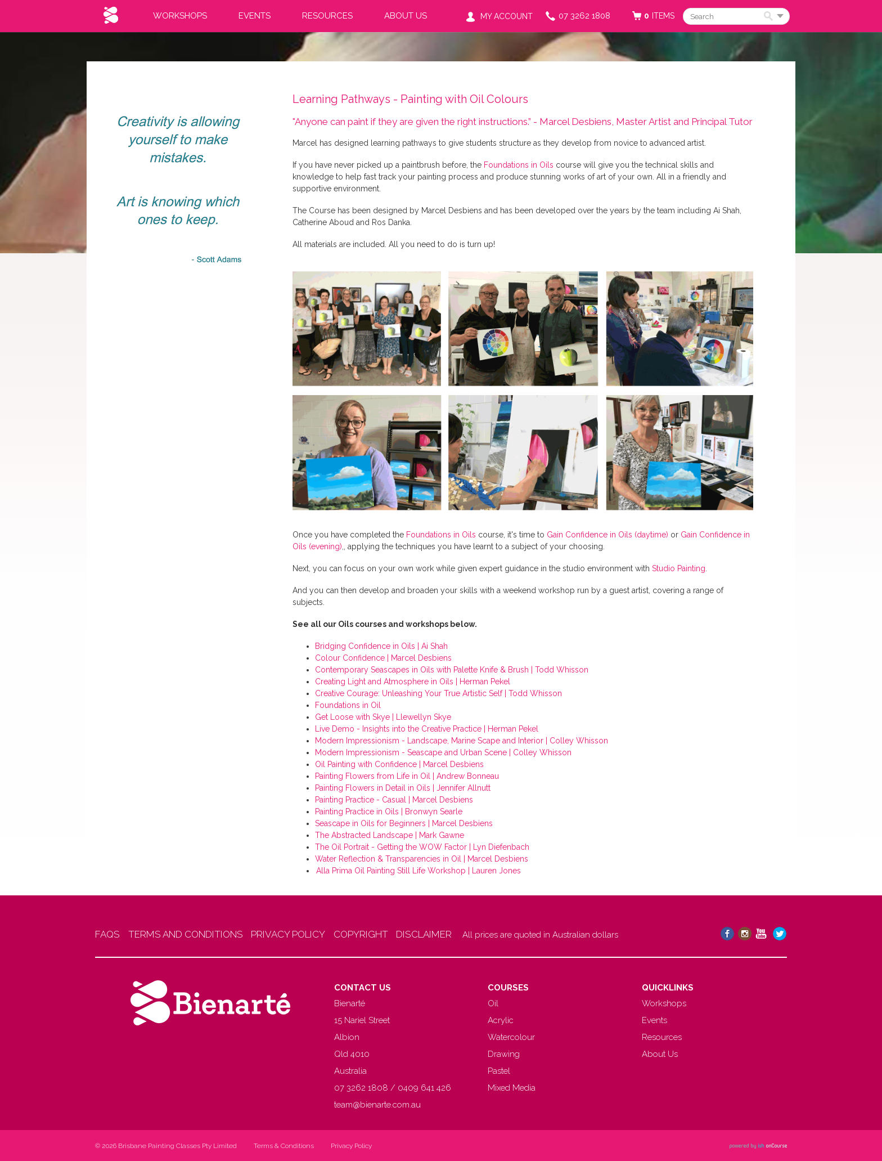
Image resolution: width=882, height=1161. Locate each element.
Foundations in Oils (519, 164)
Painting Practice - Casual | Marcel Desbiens (394, 799)
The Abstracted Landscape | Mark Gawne (389, 835)
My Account (506, 16)
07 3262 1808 (584, 16)
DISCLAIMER (450, 934)
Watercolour (511, 1037)
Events (254, 16)
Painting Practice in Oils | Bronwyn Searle (388, 811)
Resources (327, 16)
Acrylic (501, 1020)
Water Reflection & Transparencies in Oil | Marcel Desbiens (421, 858)
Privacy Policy (351, 1146)
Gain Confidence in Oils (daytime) (607, 534)
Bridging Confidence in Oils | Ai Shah (381, 646)
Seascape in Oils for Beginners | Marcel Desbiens (404, 823)
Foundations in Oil (348, 705)
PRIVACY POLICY (301, 934)
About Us (405, 16)
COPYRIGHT (380, 934)
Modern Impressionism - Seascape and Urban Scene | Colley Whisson (443, 752)
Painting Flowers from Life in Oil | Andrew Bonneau (407, 776)
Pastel (499, 1071)
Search (770, 16)
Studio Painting (678, 568)
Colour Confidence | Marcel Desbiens (383, 657)
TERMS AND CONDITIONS (191, 934)
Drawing (504, 1054)
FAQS (107, 934)
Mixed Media (512, 1088)
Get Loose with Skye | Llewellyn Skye (383, 716)
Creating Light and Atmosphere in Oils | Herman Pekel (412, 681)
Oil (493, 1003)
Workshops (180, 16)
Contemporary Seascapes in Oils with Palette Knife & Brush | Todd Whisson (451, 669)
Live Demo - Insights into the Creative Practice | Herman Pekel (426, 728)
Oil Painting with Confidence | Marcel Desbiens (399, 764)
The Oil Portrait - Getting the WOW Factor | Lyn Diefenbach (422, 846)
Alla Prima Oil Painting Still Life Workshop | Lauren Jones (418, 870)
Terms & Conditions (284, 1146)
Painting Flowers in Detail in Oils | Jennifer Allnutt (402, 787)
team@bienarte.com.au (377, 1105)
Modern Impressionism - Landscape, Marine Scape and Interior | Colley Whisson (461, 740)
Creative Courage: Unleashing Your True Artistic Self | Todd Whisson (438, 693)
